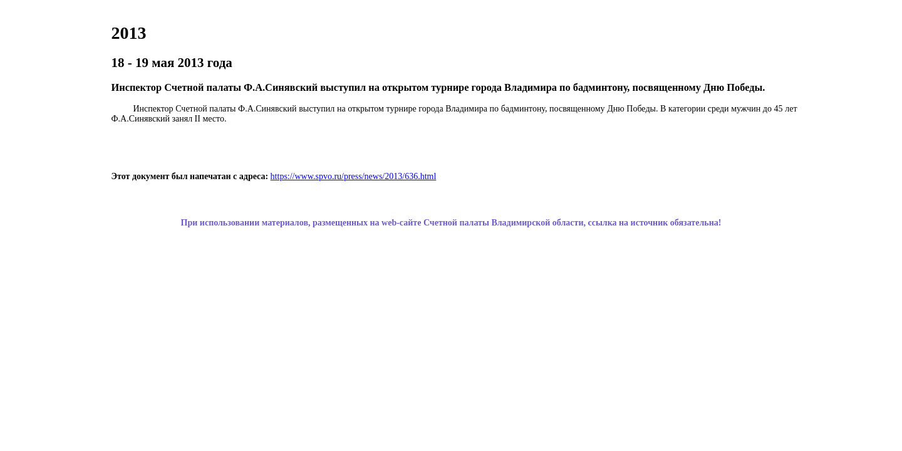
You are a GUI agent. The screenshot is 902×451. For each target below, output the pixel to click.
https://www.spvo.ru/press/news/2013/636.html (354, 176)
